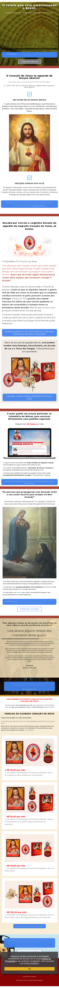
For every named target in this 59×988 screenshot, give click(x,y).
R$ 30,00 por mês (16, 770)
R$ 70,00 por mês (16, 866)
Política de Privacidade (29, 976)
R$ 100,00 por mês (17, 912)
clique (19, 592)
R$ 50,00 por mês (16, 817)
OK (29, 969)
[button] (29, 55)
